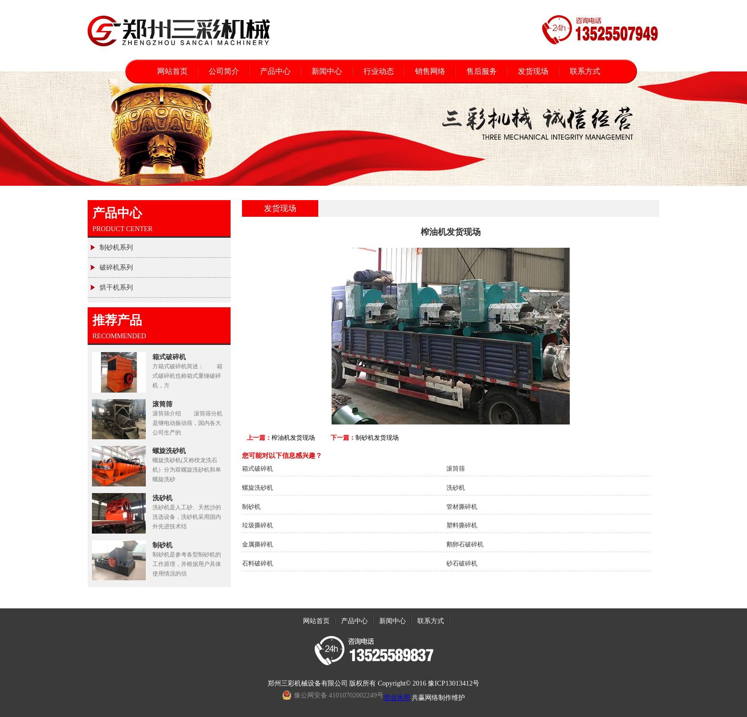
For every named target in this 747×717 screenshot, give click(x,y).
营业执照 (397, 697)
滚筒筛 (162, 404)
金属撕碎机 (257, 544)
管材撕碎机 (461, 506)
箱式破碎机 (169, 357)
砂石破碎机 (461, 563)
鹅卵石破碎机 (465, 544)
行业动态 (378, 71)
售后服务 (481, 71)
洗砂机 (162, 498)
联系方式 (585, 71)
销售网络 (430, 71)
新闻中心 (327, 71)
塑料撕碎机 (461, 525)
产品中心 (275, 71)
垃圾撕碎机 (257, 525)
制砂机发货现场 (377, 437)
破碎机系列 (112, 264)
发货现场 (533, 71)
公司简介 (224, 71)
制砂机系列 (112, 244)
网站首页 (172, 71)
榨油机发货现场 (293, 437)
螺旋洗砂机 (169, 450)
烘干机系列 (112, 284)
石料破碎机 (257, 563)
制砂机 (162, 545)
